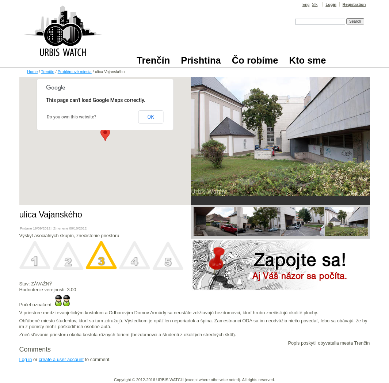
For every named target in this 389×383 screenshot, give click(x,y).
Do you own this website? (71, 117)
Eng (305, 4)
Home (32, 71)
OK (151, 117)
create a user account (61, 359)
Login (330, 4)
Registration (354, 4)
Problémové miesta (75, 71)
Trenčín (47, 71)
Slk (314, 4)
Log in (25, 359)
